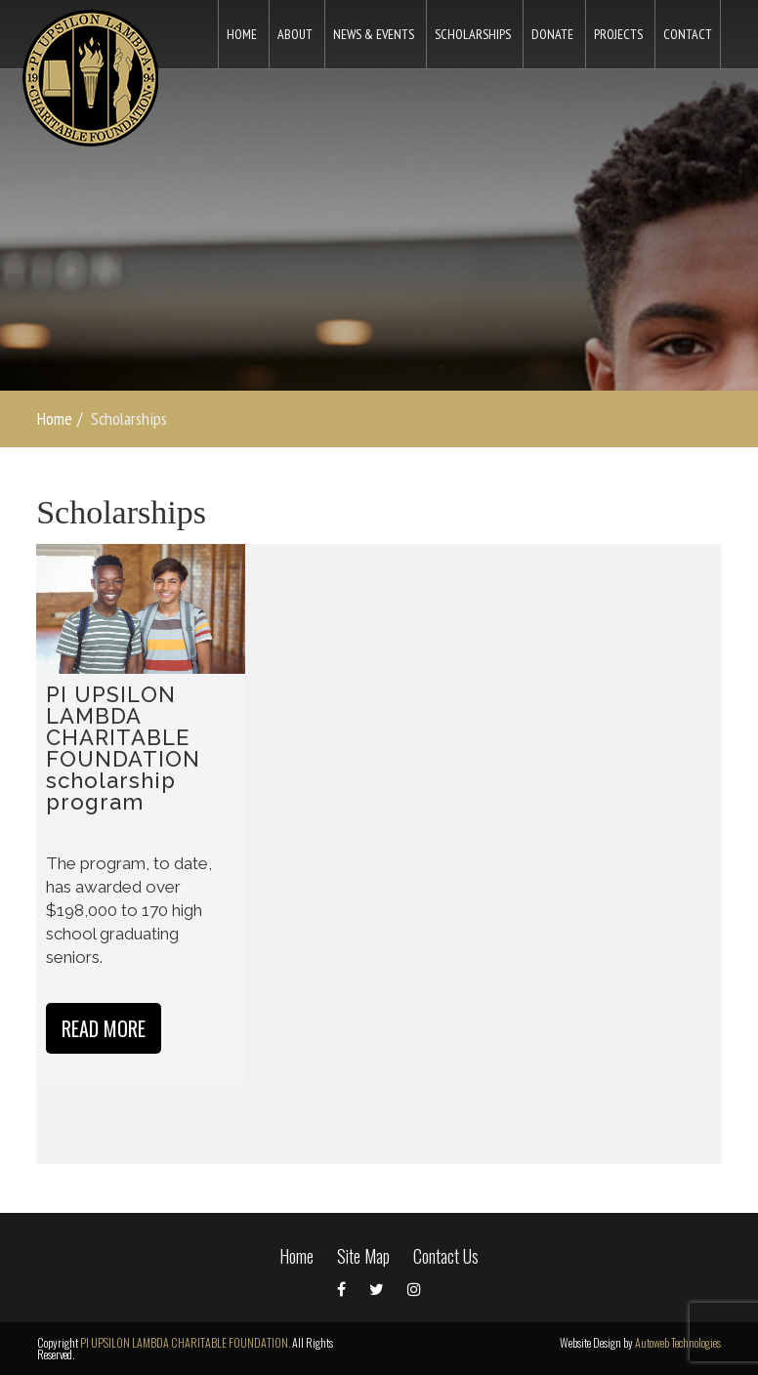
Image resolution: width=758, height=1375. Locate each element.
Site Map (363, 1256)
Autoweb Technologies (678, 1342)
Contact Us (446, 1256)
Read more (104, 1028)
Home (54, 418)
